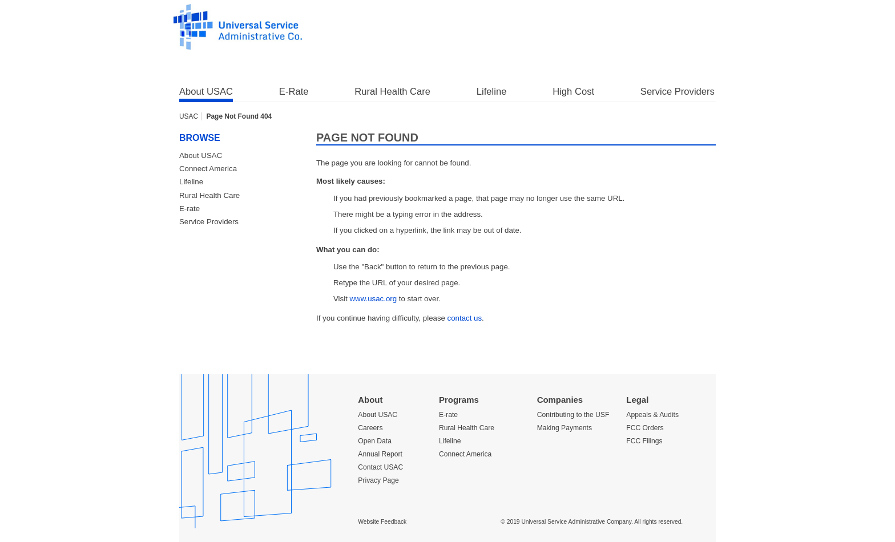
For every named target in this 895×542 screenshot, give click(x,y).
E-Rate (294, 91)
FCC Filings (644, 441)
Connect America (208, 168)
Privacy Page (378, 480)
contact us (465, 318)
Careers (370, 428)
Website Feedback (382, 522)
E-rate (189, 208)
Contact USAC (380, 467)
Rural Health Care (392, 91)
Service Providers (677, 91)
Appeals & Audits (652, 415)
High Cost (573, 91)
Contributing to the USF (573, 415)
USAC (188, 116)
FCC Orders (644, 428)
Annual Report (380, 454)
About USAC (206, 91)
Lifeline (492, 91)
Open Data (375, 441)
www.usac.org (373, 298)
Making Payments (564, 428)
